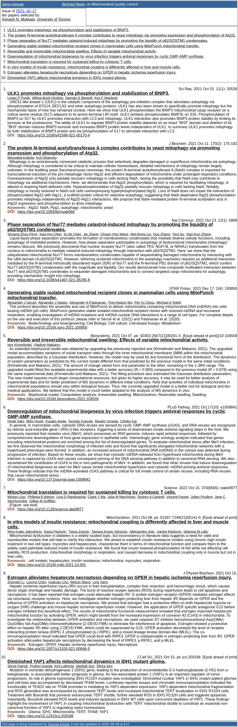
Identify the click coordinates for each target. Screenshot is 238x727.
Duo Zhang (161, 234)
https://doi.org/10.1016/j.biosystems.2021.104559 (58, 399)
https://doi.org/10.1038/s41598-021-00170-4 (53, 135)
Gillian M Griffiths (42, 501)
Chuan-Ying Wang (114, 234)
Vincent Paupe (177, 497)
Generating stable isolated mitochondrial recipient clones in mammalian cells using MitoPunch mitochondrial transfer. (103, 46)
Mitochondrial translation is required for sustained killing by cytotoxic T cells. (69, 62)
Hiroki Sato (15, 421)
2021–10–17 (26, 11)
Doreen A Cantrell (150, 497)
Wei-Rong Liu (140, 234)
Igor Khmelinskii (19, 345)
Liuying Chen (36, 582)
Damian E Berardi (78, 98)
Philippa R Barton (41, 497)
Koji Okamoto (46, 157)
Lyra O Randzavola (71, 497)
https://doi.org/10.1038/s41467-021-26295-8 (53, 280)
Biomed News (73, 4)
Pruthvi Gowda (41, 666)
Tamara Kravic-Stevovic (109, 531)
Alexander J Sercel (21, 302)
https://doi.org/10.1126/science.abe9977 (50, 509)
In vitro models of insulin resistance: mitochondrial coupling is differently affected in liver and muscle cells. (94, 67)
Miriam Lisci (16, 497)
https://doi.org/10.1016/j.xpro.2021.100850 (52, 327)
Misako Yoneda (106, 421)
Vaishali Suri (85, 666)
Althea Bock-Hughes (47, 98)
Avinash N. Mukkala (18, 19)
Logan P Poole (18, 98)
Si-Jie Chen (72, 234)
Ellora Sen (104, 666)
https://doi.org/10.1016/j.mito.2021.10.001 (51, 565)
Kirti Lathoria (64, 666)
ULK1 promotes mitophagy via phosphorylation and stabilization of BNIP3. (68, 30)
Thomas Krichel (58, 724)
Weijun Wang (80, 582)
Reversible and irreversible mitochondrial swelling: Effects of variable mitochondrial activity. (82, 51)
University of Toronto (54, 19)
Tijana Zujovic (78, 531)
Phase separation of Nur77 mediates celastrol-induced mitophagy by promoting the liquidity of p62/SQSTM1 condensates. (107, 41)
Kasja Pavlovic (55, 531)
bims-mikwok (13, 4)
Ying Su (178, 234)
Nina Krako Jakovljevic (24, 531)
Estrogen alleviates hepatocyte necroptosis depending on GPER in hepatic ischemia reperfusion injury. (91, 72)
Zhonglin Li (15, 582)
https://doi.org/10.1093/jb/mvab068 (46, 212)
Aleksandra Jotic (142, 531)
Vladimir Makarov (47, 345)
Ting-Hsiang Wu (120, 302)
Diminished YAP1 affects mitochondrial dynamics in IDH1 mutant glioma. (67, 78)
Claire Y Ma (97, 497)
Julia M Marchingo (121, 497)
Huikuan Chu (58, 582)
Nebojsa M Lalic (196, 531)
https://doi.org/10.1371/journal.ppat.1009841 (53, 479)
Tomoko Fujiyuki (80, 421)
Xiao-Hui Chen (50, 234)
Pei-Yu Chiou (144, 302)
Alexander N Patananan (87, 302)
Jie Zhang (91, 234)
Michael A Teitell (168, 302)
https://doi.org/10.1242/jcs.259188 (45, 716)
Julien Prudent (201, 497)
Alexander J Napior (52, 302)
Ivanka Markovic (169, 531)
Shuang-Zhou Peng (22, 234)
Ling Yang (100, 582)
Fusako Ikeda (56, 421)
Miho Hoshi (34, 421)
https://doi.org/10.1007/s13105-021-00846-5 (53, 649)
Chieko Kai (128, 421)
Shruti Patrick (17, 666)
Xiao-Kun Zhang (198, 234)
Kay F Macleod (105, 98)
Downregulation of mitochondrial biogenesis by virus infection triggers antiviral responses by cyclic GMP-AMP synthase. (105, 56)
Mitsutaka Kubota (20, 157)
